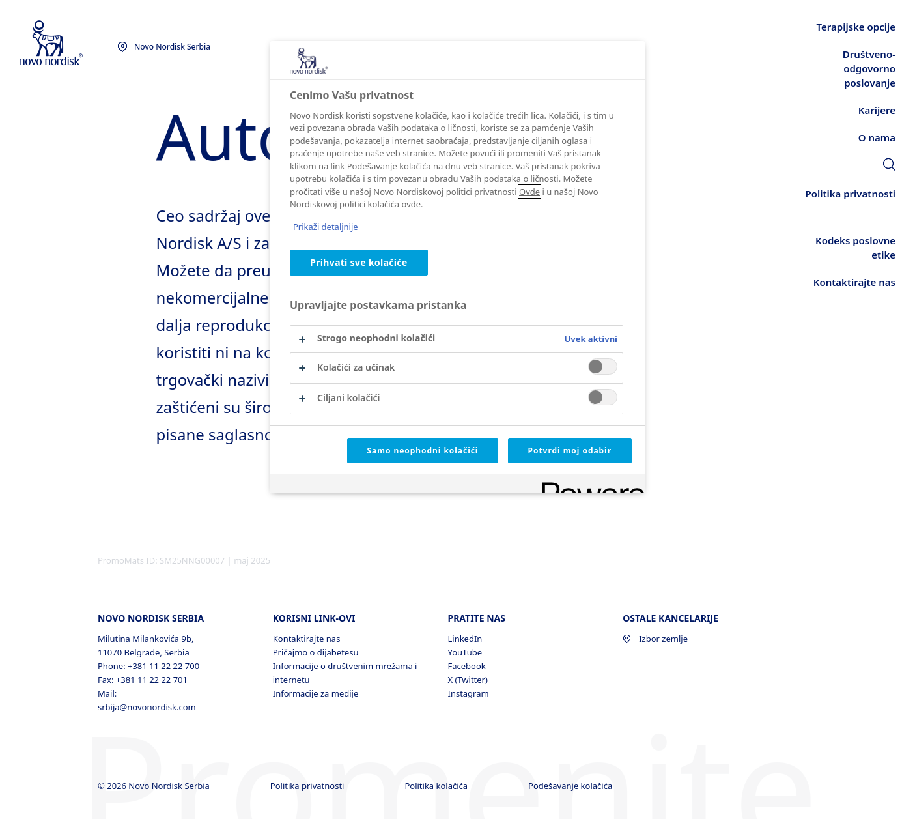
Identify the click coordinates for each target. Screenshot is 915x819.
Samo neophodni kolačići (423, 450)
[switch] (602, 366)
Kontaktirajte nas (307, 638)
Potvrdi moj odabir (570, 450)
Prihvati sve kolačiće (359, 262)
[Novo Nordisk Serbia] (68, 43)
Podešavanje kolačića (571, 786)
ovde (411, 204)
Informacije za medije (316, 693)
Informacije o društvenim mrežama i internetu (345, 672)
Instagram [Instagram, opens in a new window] (467, 693)
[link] (889, 166)
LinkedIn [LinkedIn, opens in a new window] (464, 638)
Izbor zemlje (655, 638)
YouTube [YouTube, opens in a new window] (464, 652)
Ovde (529, 191)
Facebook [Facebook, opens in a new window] (466, 666)
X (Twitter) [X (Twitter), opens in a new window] (467, 679)
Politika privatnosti (308, 786)
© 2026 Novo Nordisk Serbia (155, 786)
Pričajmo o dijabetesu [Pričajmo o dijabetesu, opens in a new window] (316, 652)
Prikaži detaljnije (325, 227)
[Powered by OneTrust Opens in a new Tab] (588, 485)
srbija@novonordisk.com (147, 707)
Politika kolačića (437, 786)
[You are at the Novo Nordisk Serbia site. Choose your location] (163, 47)
